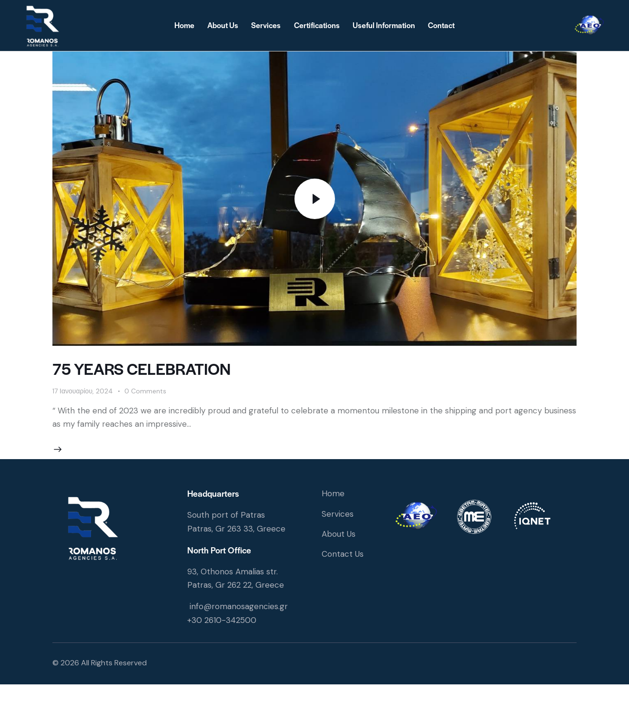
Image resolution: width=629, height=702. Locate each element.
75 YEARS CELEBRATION (141, 368)
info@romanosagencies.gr (239, 606)
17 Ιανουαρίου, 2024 (82, 391)
